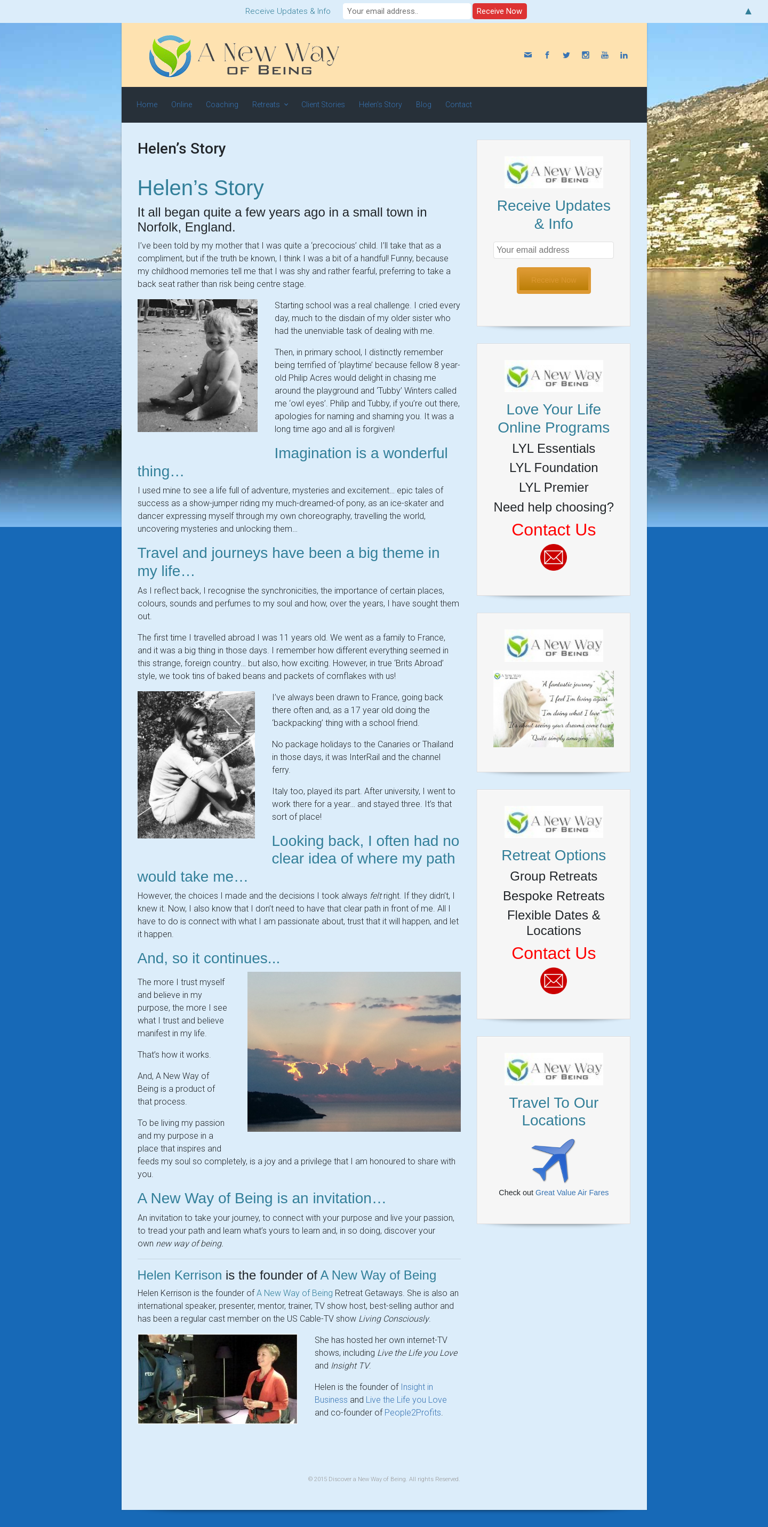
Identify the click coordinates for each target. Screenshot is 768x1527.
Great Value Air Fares (572, 1192)
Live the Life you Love (406, 1400)
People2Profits (413, 1413)
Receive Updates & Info (288, 11)
